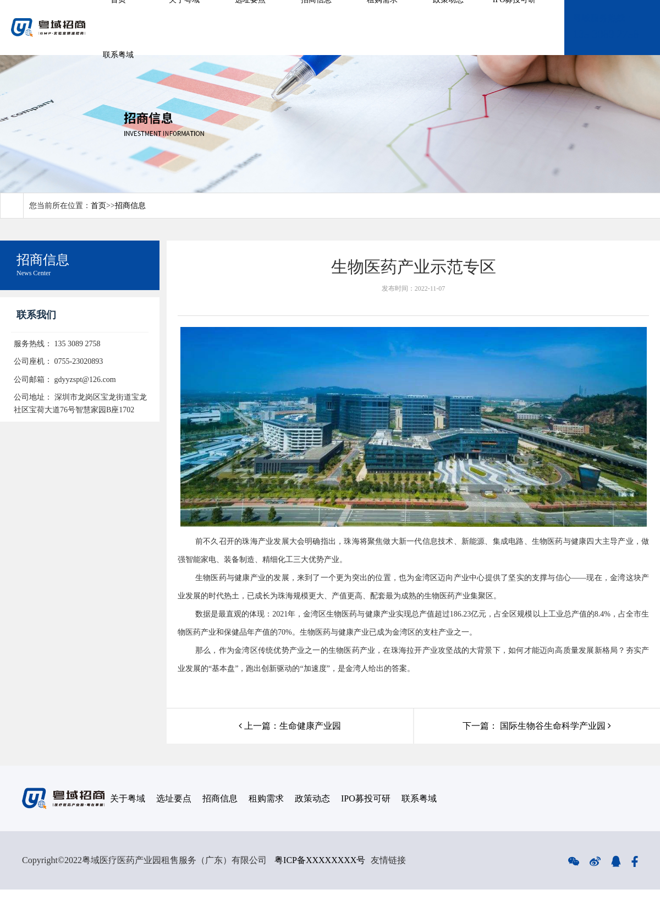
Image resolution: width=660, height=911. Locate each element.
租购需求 (266, 798)
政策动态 (312, 798)
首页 (98, 205)
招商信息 (130, 205)
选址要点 (173, 798)
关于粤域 (127, 798)
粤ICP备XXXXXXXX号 (319, 860)
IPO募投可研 (366, 798)
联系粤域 (118, 55)
